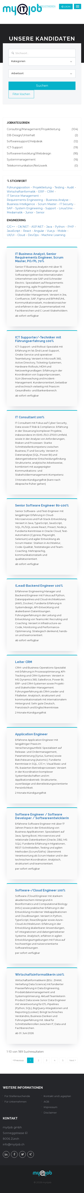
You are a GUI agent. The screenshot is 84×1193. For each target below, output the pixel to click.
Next (72, 1060)
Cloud (21, 235)
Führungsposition (18, 187)
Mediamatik (15, 212)
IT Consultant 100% (29, 417)
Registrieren (47, 6)
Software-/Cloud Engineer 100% (40, 890)
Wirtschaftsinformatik (21, 191)
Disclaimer (50, 1112)
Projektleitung (42, 187)
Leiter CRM (23, 662)
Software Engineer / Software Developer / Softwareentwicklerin (42, 816)
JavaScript (13, 231)
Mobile (62, 231)
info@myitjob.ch (13, 1144)
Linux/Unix (65, 208)
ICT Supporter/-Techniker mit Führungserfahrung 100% (38, 339)
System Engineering (29, 208)
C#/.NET (23, 226)
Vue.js (51, 231)
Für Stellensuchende (17, 1096)
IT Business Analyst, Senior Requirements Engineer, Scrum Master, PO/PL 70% (39, 257)
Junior (29, 212)
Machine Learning (53, 235)
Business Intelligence (21, 204)
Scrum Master (47, 204)
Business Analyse (57, 200)
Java (49, 226)
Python (60, 226)
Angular (39, 231)
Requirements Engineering (25, 200)
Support (50, 208)
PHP (71, 226)
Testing (59, 187)
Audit (70, 187)
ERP (41, 191)
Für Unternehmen (15, 1101)
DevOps (33, 235)
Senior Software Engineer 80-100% (42, 505)
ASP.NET (37, 226)
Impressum (50, 1107)
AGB (46, 1101)
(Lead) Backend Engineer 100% (39, 585)
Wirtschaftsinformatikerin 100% (39, 974)
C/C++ (11, 226)
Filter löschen (21, 94)
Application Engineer (31, 734)
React (27, 231)
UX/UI (11, 235)
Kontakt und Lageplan (57, 1096)
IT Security (66, 204)
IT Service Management (23, 195)
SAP (9, 208)
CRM (50, 191)
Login (65, 6)
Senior (40, 212)
